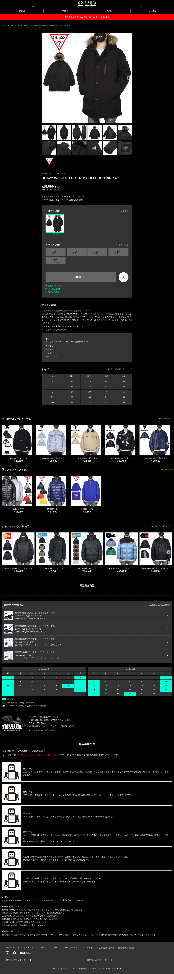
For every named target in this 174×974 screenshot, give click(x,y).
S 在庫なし (55, 252)
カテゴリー (109, 11)
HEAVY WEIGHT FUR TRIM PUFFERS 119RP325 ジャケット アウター (48, 25)
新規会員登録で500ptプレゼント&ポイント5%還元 (87, 17)
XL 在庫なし (118, 252)
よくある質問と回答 (105, 947)
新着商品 (22, 11)
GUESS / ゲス (48, 173)
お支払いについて (56, 286)
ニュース (55, 947)
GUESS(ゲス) (15, 25)
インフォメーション (26, 947)
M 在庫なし (76, 252)
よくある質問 (54, 289)
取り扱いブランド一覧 (16, 960)
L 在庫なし (97, 252)
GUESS (168, 469)
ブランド (65, 11)
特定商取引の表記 (126, 947)
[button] (129, 78)
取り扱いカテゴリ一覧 (97, 960)
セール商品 (152, 11)
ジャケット (61, 173)
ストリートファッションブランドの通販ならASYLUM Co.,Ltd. (78, 969)
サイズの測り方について (121, 369)
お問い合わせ (54, 292)
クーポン (43, 947)
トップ (4, 25)
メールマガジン (70, 947)
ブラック (55, 224)
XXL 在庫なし (55, 260)
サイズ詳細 (123, 245)
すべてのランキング (163, 526)
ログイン (10, 947)
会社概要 (35, 730)
